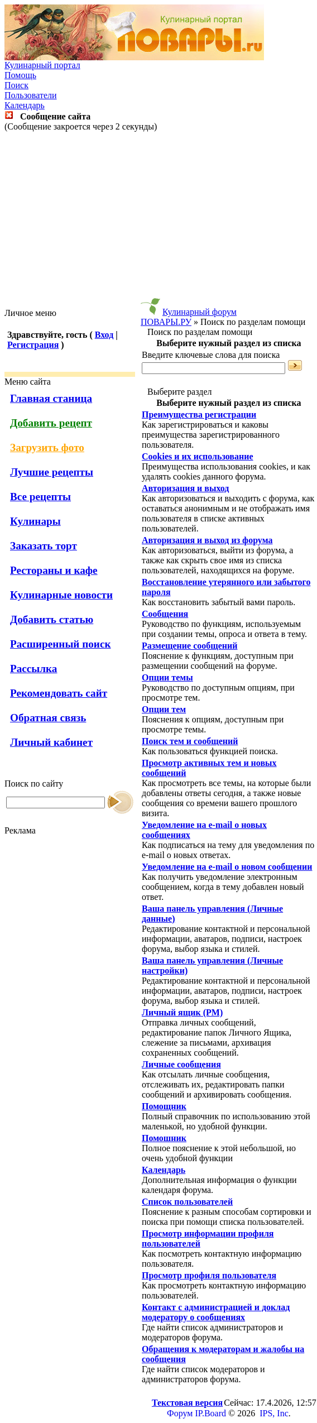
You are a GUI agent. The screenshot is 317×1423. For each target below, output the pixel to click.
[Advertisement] (158, 220)
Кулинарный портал (42, 65)
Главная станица (51, 398)
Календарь (24, 105)
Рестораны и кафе (54, 570)
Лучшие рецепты (51, 472)
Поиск (16, 85)
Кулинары (35, 521)
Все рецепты (40, 496)
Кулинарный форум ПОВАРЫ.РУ (189, 317)
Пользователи (30, 95)
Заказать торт (43, 546)
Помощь (20, 75)
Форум (180, 1413)
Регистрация (33, 344)
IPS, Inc (274, 1413)
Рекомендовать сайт (58, 693)
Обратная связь (48, 718)
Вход (104, 334)
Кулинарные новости (61, 595)
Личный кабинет (51, 742)
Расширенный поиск (60, 644)
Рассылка (33, 668)
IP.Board (210, 1413)
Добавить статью (51, 619)
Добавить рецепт (51, 423)
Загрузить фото (47, 447)
